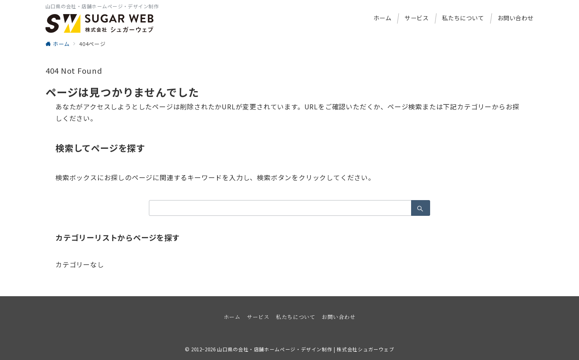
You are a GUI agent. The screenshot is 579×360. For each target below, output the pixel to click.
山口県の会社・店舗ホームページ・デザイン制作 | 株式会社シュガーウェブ (305, 349)
